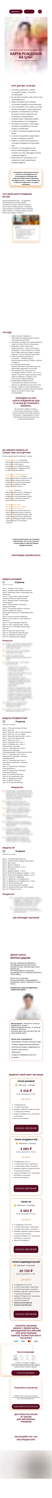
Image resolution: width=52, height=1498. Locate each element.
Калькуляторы (15, 11)
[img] (17, 4)
